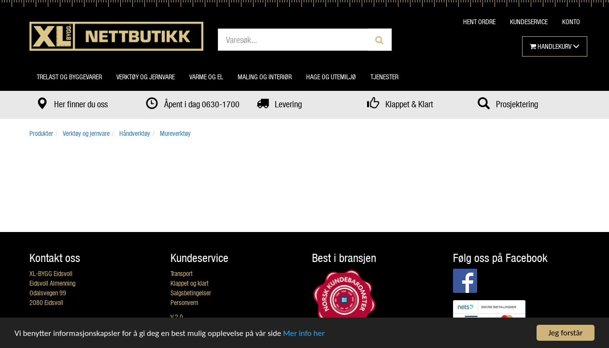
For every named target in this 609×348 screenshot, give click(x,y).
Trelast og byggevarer (69, 76)
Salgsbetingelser (190, 293)
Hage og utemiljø (331, 76)
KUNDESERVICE (529, 21)
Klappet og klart (189, 283)
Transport (181, 273)
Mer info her (304, 333)
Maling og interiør (265, 76)
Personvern (184, 302)
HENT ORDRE (479, 21)
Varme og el (206, 76)
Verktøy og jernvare (145, 76)
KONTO (571, 21)
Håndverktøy (134, 133)
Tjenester (384, 76)
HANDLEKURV (555, 46)
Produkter (41, 133)
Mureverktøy (175, 133)
